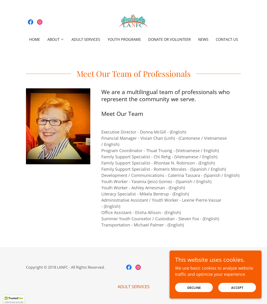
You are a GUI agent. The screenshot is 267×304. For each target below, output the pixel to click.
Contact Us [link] (227, 39)
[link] (30, 22)
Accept (237, 287)
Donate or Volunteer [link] (169, 39)
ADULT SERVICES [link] (85, 39)
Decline (194, 287)
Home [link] (34, 39)
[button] (55, 39)
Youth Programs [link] (124, 39)
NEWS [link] (203, 39)
